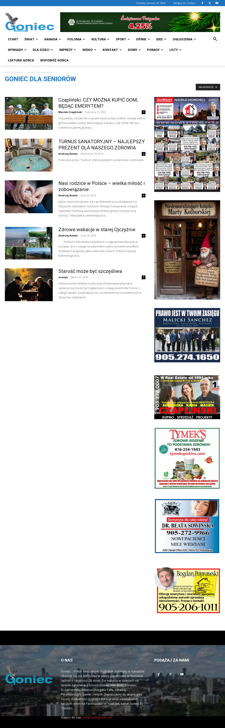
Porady (155, 50)
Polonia (76, 39)
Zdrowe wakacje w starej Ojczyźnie (96, 229)
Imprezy (67, 50)
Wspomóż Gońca (54, 60)
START (13, 39)
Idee (161, 39)
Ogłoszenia (184, 39)
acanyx (63, 277)
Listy (175, 50)
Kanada (52, 39)
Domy (134, 50)
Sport (123, 39)
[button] (215, 40)
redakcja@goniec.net (97, 717)
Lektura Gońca (21, 60)
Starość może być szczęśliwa (90, 271)
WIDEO (89, 50)
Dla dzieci (43, 50)
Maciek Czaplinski (70, 112)
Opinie (143, 39)
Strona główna (14, 72)
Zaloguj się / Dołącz (184, 3)
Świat (31, 39)
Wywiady (17, 50)
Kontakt (112, 50)
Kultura (100, 39)
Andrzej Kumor (68, 153)
